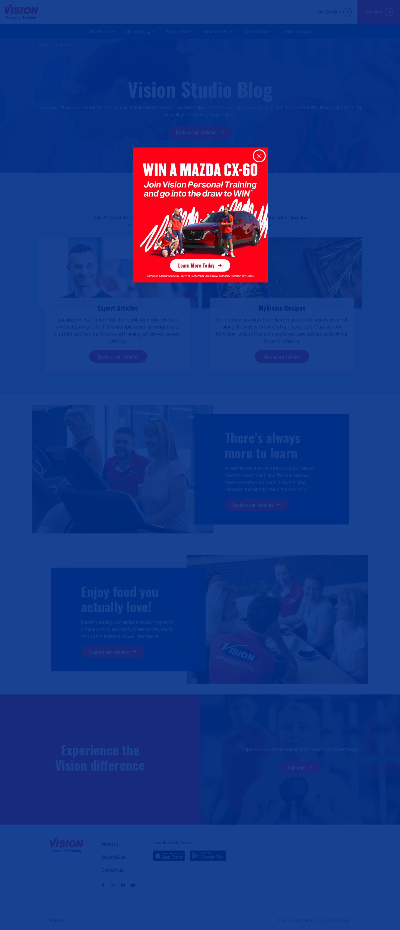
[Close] (259, 155)
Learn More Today (196, 265)
